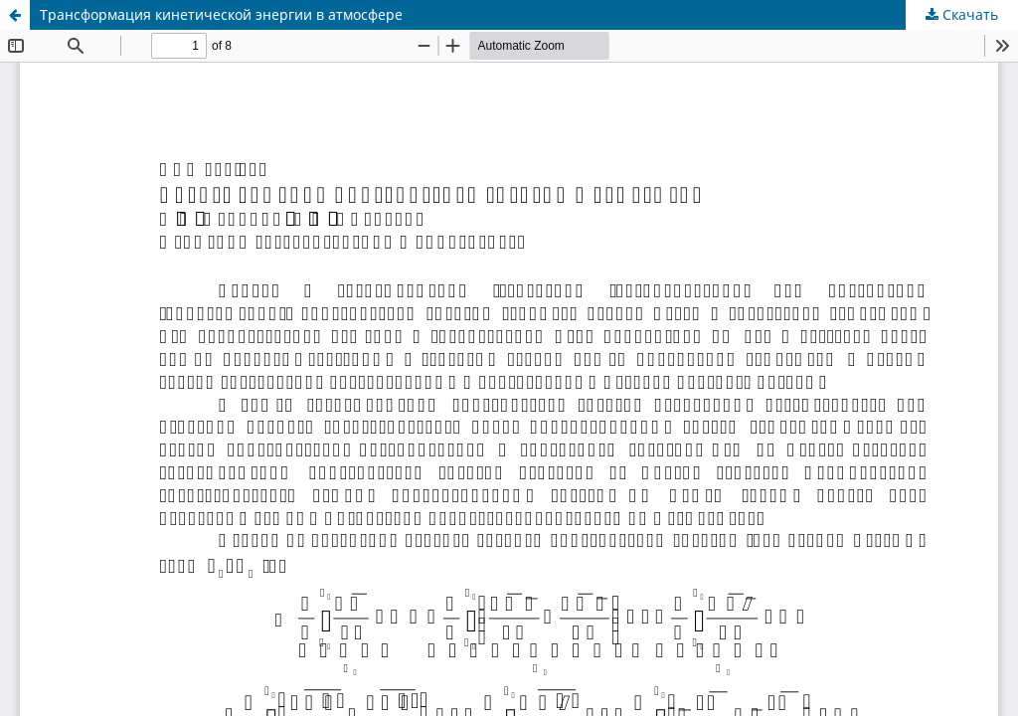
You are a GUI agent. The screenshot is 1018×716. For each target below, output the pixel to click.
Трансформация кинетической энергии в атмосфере (221, 14)
